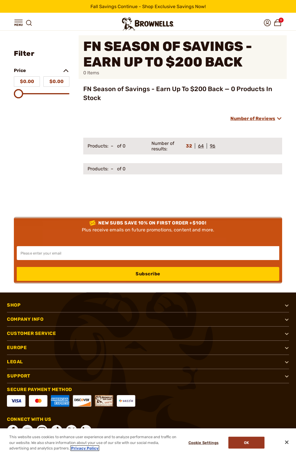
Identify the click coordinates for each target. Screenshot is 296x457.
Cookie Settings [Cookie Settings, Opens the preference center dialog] (203, 443)
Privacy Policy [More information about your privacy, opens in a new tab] (85, 448)
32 (189, 146)
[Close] (286, 442)
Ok (246, 443)
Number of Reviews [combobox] (252, 118)
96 (212, 146)
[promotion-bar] (148, 6)
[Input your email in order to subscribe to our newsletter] (148, 253)
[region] (148, 442)
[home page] (148, 23)
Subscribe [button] (148, 274)
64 (201, 146)
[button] (18, 22)
